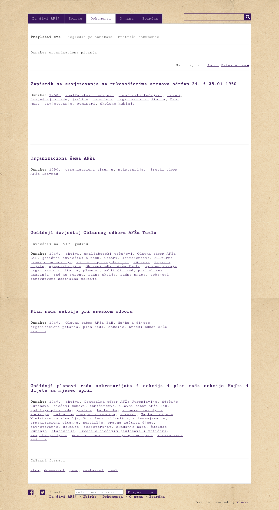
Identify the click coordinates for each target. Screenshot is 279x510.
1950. (55, 95)
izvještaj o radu (48, 99)
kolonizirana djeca (142, 410)
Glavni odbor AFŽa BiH (89, 323)
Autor (213, 65)
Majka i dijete (134, 323)
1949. (55, 254)
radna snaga (133, 274)
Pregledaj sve (45, 37)
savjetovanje (58, 103)
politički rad (118, 270)
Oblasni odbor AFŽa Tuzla (113, 266)
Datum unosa (233, 65)
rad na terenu (68, 274)
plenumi (91, 270)
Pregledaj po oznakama (89, 37)
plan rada (93, 327)
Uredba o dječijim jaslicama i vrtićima (122, 431)
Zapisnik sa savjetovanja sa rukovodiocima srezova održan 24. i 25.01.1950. (134, 83)
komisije (39, 414)
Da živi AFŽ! (46, 18)
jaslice (80, 99)
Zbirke (75, 18)
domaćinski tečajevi (140, 95)
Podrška (150, 18)
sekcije (116, 327)
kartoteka (107, 410)
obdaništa (103, 99)
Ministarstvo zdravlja (54, 418)
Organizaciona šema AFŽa (62, 158)
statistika (63, 431)
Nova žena (93, 418)
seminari (86, 103)
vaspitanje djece (48, 435)
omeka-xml (93, 470)
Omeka (243, 502)
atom (35, 470)
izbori (173, 95)
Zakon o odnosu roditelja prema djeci (112, 435)
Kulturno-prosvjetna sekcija (84, 414)
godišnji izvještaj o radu (70, 258)
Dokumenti (101, 18)
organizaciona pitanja (141, 99)
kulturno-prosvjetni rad (102, 262)
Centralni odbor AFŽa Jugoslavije (120, 402)
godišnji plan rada (50, 410)
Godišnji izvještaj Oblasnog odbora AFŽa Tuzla (93, 232)
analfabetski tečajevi (89, 95)
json (73, 470)
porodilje (93, 422)
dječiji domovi (69, 406)
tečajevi (159, 274)
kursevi (141, 262)
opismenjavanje (161, 266)
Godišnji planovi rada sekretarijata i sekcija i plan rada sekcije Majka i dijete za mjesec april (139, 388)
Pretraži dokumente (138, 37)
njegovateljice (65, 266)
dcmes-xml (54, 470)
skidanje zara (131, 427)
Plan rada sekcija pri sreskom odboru (81, 311)
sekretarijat (132, 169)
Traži (247, 16)
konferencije (135, 258)
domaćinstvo (102, 406)
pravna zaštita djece (130, 422)
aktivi (72, 254)
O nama (127, 18)
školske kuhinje (117, 103)
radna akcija (102, 274)
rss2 (113, 470)
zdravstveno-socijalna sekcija (63, 279)
